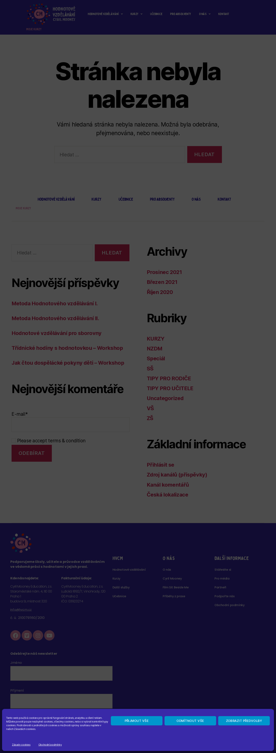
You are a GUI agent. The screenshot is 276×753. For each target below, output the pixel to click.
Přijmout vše (137, 721)
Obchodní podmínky (50, 744)
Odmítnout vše (190, 721)
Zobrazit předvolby (244, 721)
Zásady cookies (21, 744)
